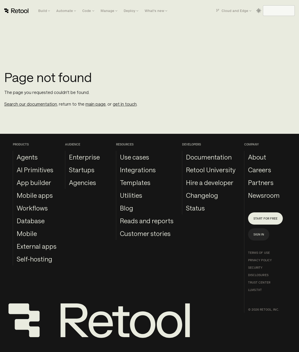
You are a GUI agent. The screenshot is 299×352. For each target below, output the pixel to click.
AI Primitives (35, 170)
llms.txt (255, 289)
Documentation (209, 157)
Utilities (131, 195)
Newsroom (264, 195)
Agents (27, 157)
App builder (34, 182)
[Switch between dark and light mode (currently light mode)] (258, 10)
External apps (37, 246)
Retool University (211, 170)
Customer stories (145, 233)
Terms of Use (259, 252)
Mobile (27, 233)
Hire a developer (209, 182)
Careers (259, 170)
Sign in (258, 234)
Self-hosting (34, 259)
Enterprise (84, 157)
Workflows (32, 208)
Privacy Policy (260, 260)
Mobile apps (35, 195)
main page (95, 103)
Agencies (82, 182)
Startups (81, 170)
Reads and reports (147, 221)
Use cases (134, 157)
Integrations (138, 170)
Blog (126, 208)
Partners (261, 182)
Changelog (202, 195)
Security (255, 267)
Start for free (265, 218)
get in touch (125, 103)
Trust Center (259, 282)
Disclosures (258, 275)
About (257, 157)
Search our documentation (30, 103)
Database (31, 221)
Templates (135, 182)
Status (195, 208)
